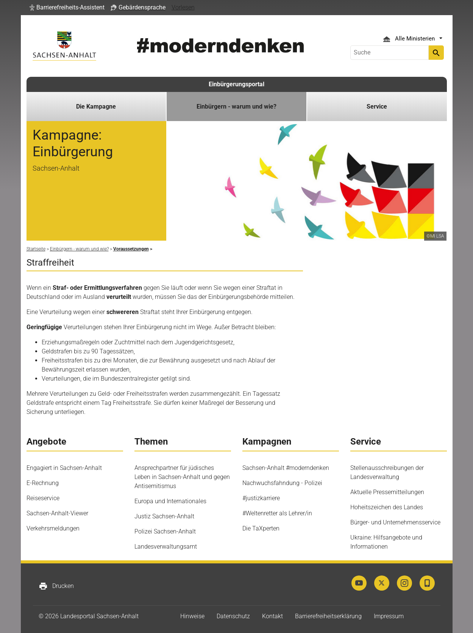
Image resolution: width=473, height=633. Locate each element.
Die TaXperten (260, 528)
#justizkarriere (261, 498)
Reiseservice (43, 498)
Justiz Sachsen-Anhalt (164, 516)
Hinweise (192, 616)
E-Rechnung (43, 483)
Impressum (389, 616)
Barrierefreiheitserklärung (328, 616)
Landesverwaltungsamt (165, 546)
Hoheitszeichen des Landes (386, 507)
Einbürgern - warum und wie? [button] (236, 106)
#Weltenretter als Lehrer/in (277, 513)
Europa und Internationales (170, 501)
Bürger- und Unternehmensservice (395, 522)
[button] (67, 7)
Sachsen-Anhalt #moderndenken (285, 467)
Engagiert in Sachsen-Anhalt (64, 467)
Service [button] (377, 106)
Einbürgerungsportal (236, 84)
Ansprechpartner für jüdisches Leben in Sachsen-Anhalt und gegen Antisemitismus (182, 477)
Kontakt (272, 616)
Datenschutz (233, 616)
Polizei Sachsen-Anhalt (165, 531)
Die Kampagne (96, 106)
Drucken (56, 586)
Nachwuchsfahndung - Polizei (282, 483)
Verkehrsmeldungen (53, 528)
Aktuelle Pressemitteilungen (387, 492)
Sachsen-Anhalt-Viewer (57, 513)
